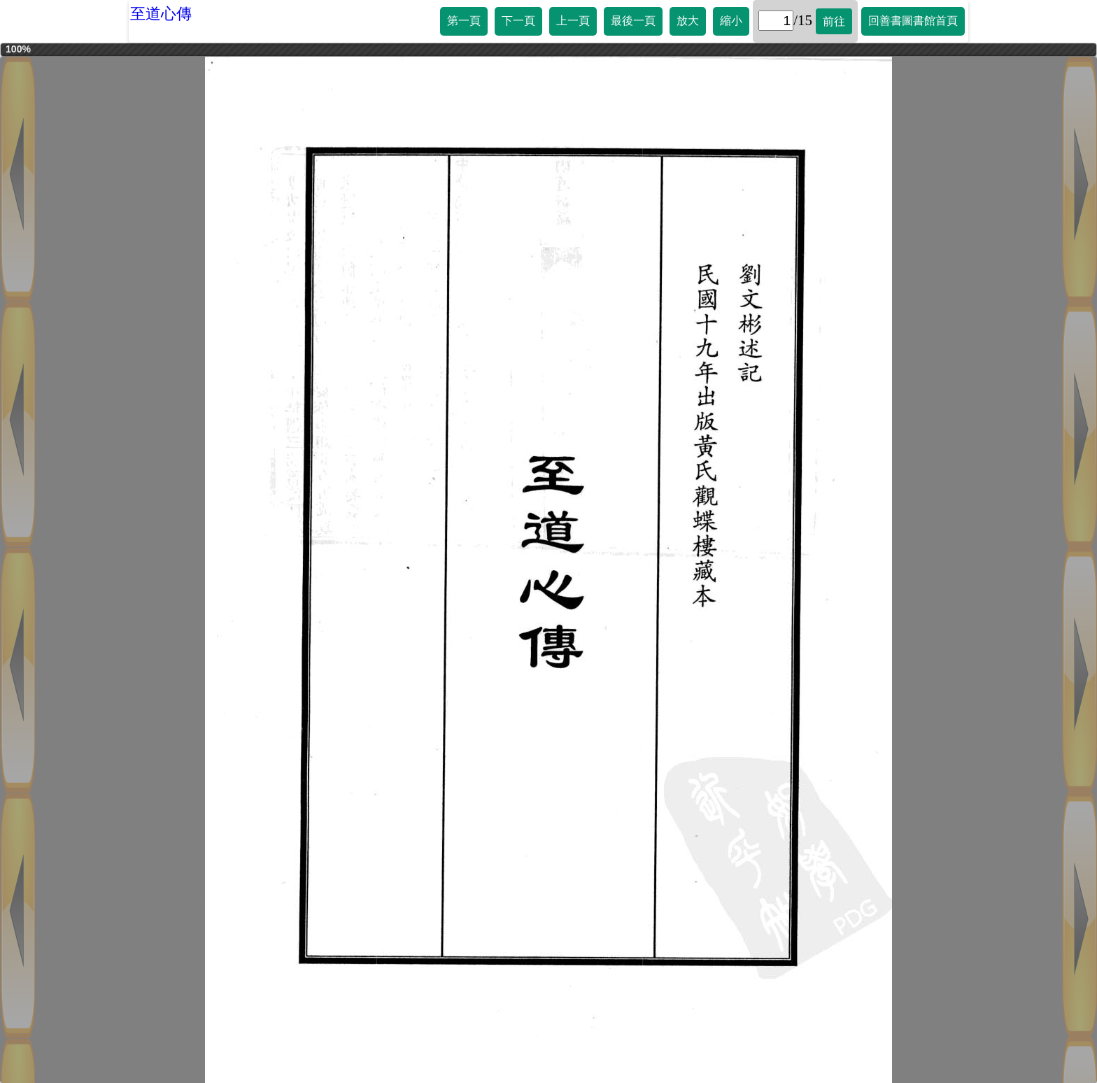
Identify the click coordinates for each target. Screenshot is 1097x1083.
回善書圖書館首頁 (913, 21)
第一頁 (464, 21)
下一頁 (518, 21)
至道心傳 (161, 13)
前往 (834, 21)
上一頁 (573, 21)
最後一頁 (633, 21)
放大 (688, 21)
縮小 (731, 21)
